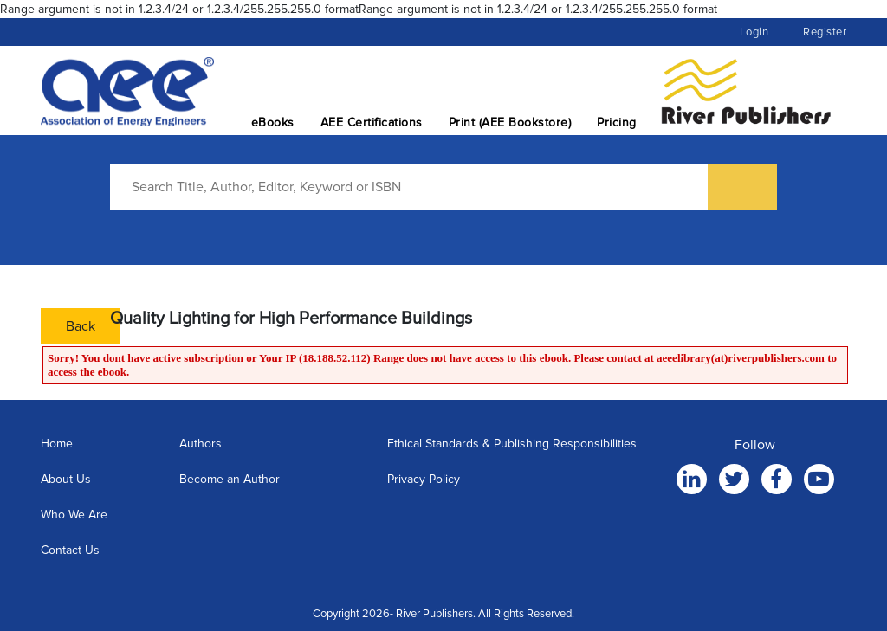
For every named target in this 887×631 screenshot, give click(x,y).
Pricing (617, 122)
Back (80, 326)
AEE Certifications (371, 122)
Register (824, 32)
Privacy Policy (423, 479)
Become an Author (229, 479)
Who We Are (74, 514)
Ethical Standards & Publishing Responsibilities (512, 443)
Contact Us (70, 550)
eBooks (273, 122)
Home (57, 443)
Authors (200, 443)
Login (754, 32)
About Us (66, 479)
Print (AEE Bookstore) (510, 122)
